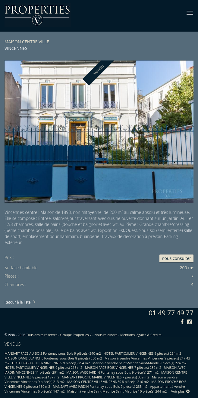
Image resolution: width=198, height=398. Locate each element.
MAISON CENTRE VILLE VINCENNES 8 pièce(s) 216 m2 (108, 381)
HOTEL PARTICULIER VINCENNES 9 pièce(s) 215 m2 (43, 367)
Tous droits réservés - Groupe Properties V (59, 334)
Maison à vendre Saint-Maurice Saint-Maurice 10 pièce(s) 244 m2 (117, 391)
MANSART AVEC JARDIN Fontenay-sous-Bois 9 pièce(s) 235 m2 (100, 386)
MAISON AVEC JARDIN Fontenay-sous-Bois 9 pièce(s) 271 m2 (112, 372)
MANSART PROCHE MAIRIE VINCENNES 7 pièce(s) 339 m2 (105, 377)
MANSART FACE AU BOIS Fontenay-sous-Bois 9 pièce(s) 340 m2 (53, 353)
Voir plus (180, 391)
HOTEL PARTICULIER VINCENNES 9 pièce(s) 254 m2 (142, 353)
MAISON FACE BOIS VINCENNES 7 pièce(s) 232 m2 (123, 367)
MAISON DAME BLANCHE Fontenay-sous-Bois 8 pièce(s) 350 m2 (53, 358)
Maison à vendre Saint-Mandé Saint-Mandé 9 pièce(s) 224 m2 (140, 363)
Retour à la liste (17, 302)
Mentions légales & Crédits (140, 334)
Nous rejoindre (106, 334)
